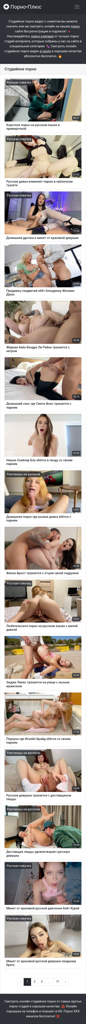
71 (58, 982)
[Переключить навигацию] (77, 7)
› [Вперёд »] (65, 982)
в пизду (45, 51)
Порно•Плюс (22, 7)
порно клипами (42, 36)
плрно (75, 26)
